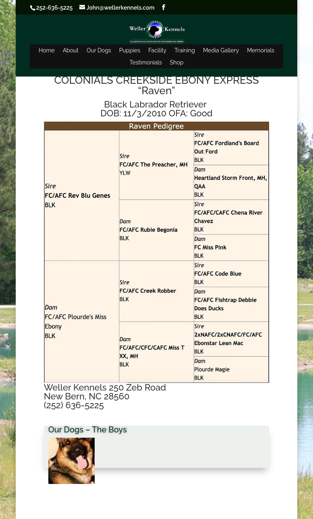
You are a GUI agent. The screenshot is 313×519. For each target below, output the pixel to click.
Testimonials (146, 62)
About (71, 50)
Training (184, 50)
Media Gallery (221, 50)
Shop (177, 62)
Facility (157, 50)
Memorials (260, 50)
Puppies (129, 50)
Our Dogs (99, 50)
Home (47, 50)
